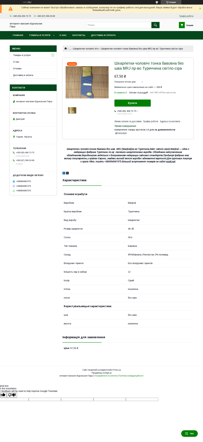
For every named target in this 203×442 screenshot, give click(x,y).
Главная (18, 35)
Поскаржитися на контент (105, 376)
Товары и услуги (39, 35)
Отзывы (17, 68)
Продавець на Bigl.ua (102, 373)
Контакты (78, 35)
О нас (63, 35)
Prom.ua (117, 370)
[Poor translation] (12, 395)
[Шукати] (155, 25)
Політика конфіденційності (131, 376)
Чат (189, 433)
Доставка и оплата (103, 35)
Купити (132, 103)
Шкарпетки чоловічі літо (86, 48)
